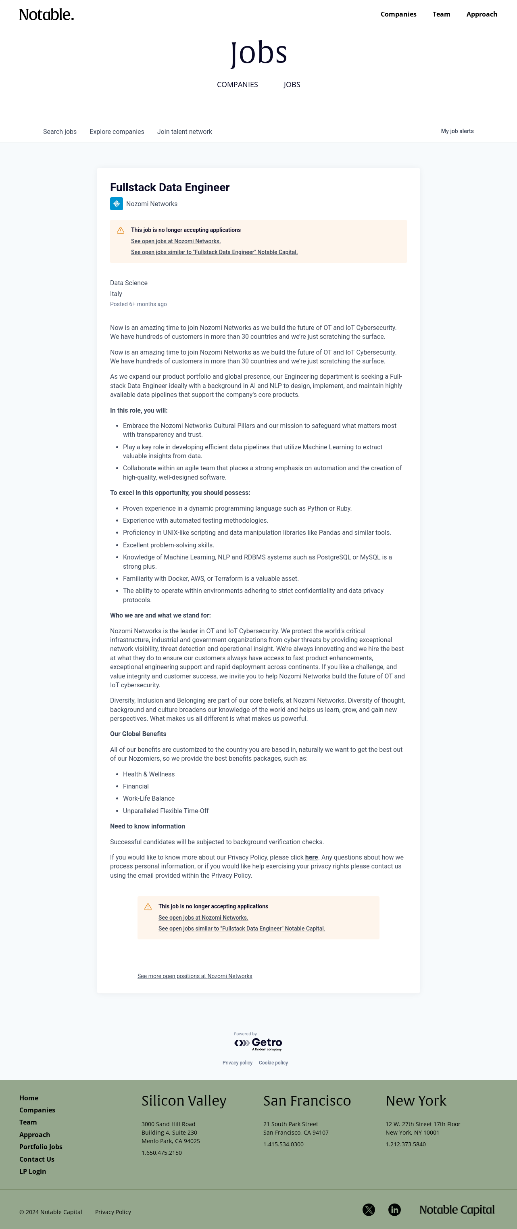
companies (117, 132)
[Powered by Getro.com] (258, 1042)
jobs (60, 132)
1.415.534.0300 (283, 1144)
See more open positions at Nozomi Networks (195, 976)
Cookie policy (273, 1063)
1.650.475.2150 (162, 1152)
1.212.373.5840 (406, 1144)
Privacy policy (237, 1063)
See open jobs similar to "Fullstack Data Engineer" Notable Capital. (214, 252)
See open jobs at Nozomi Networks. (176, 241)
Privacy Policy (113, 1212)
